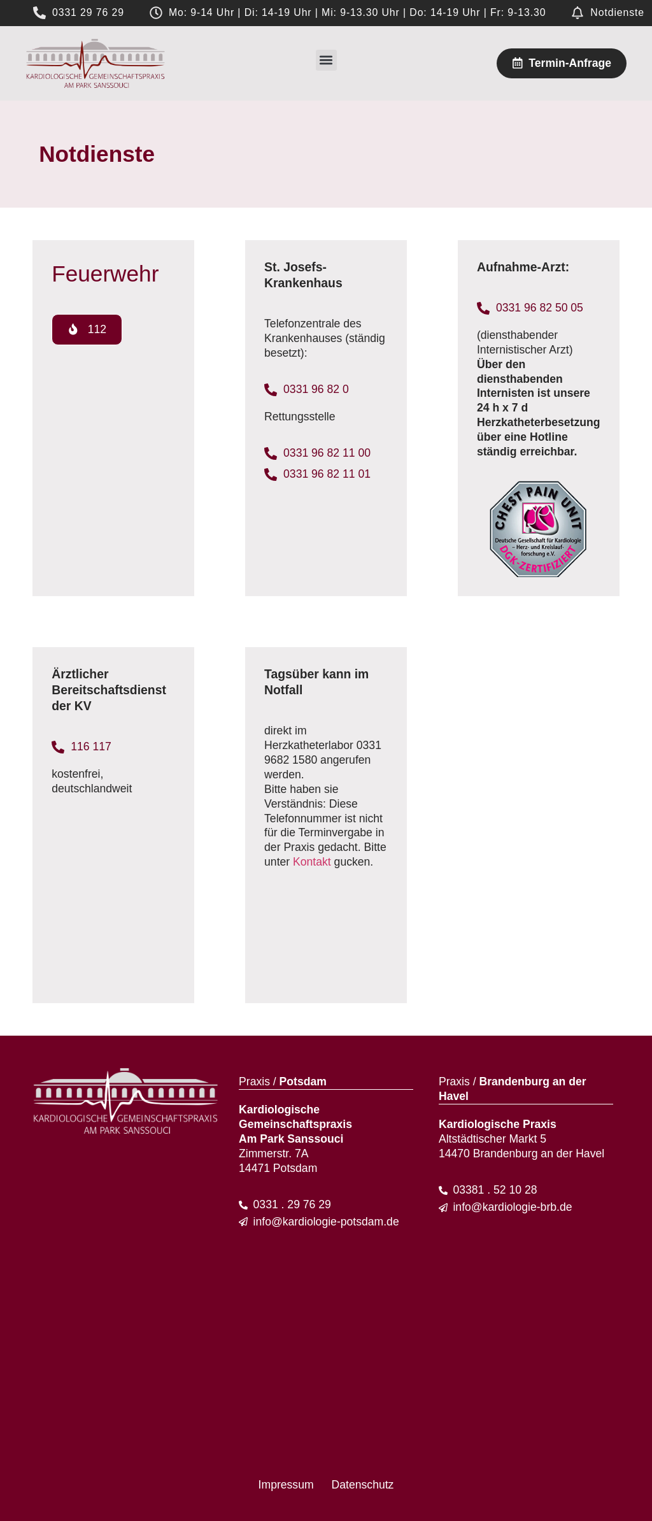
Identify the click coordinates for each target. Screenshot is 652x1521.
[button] (326, 60)
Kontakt (312, 861)
